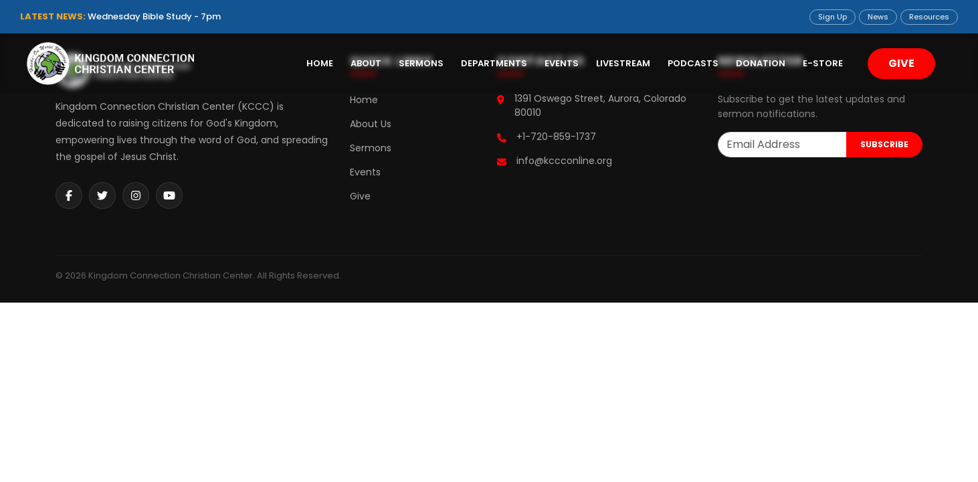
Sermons (421, 63)
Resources (929, 16)
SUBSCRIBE (884, 144)
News (878, 16)
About (366, 63)
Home (319, 63)
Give (360, 196)
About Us (370, 124)
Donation (760, 63)
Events (562, 63)
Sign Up (832, 16)
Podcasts (693, 63)
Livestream (623, 63)
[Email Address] (782, 144)
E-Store (823, 63)
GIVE (901, 63)
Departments (494, 63)
